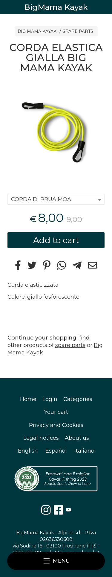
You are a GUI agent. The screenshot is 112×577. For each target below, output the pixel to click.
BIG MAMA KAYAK (37, 31)
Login (49, 399)
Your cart (56, 412)
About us (77, 438)
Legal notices (41, 438)
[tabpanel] (56, 130)
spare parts (70, 345)
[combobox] (56, 199)
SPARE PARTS (78, 31)
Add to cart (56, 240)
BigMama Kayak (56, 7)
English (28, 451)
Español (56, 451)
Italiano (84, 451)
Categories (77, 399)
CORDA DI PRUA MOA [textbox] (41, 199)
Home (28, 399)
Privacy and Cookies (56, 425)
